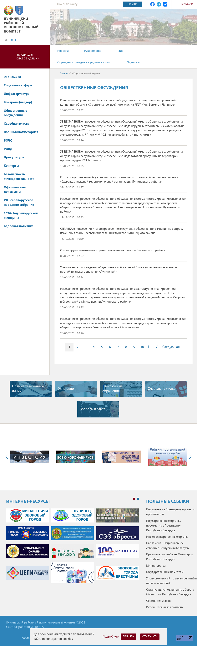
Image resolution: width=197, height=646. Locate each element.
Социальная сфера (20, 85)
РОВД (8, 149)
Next (189, 457)
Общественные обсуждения (15, 113)
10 (142, 347)
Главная (64, 74)
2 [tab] (138, 499)
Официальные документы (15, 190)
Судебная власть (16, 123)
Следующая (171, 347)
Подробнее (111, 636)
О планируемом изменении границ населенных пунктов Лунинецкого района (112, 250)
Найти (132, 4)
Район (121, 51)
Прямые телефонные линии (28, 389)
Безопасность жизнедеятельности (21, 177)
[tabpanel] (72, 547)
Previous (7, 457)
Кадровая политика (20, 226)
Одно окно (134, 62)
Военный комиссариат (21, 132)
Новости (63, 51)
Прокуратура (14, 157)
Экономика (14, 77)
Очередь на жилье (161, 389)
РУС (6, 40)
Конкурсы (13, 166)
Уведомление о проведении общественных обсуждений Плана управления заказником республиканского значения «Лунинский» (118, 269)
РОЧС (10, 140)
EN (11, 40)
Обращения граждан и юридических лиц (84, 62)
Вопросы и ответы (93, 409)
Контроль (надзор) (18, 102)
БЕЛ (17, 40)
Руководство (92, 51)
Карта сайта (187, 4)
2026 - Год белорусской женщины (21, 216)
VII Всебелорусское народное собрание (19, 203)
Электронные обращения (112, 389)
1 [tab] (134, 499)
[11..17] (153, 347)
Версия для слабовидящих (28, 56)
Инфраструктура (18, 94)
